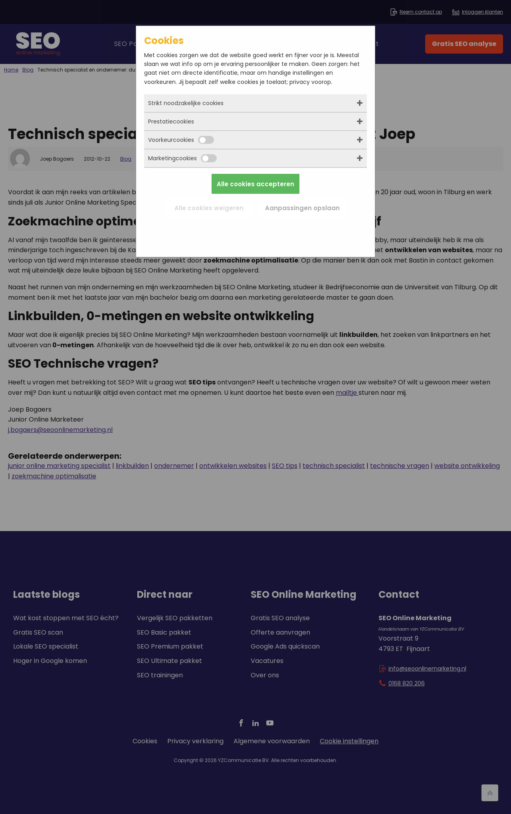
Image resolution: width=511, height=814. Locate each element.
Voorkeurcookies (181, 140)
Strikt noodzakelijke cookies (186, 103)
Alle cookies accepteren (255, 184)
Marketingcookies (182, 158)
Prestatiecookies (171, 121)
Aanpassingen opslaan (302, 208)
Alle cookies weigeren (209, 208)
